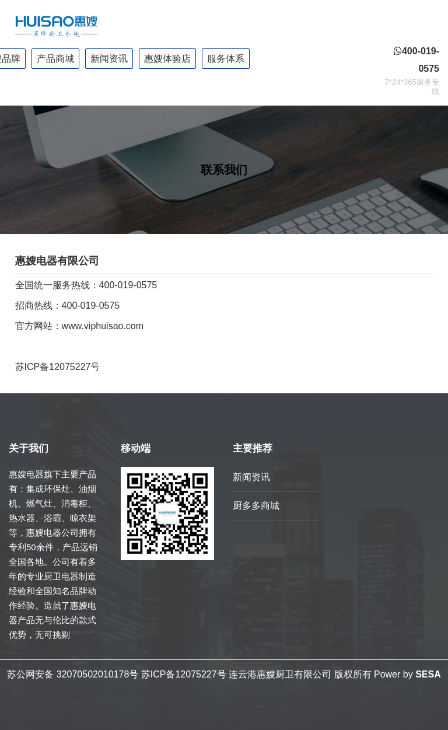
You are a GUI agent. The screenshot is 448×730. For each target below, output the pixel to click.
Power (387, 674)
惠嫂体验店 (167, 59)
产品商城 (55, 59)
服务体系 (225, 59)
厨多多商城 (256, 506)
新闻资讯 (109, 59)
